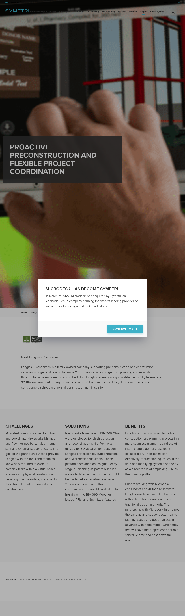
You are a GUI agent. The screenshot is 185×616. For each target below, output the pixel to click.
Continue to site (125, 328)
